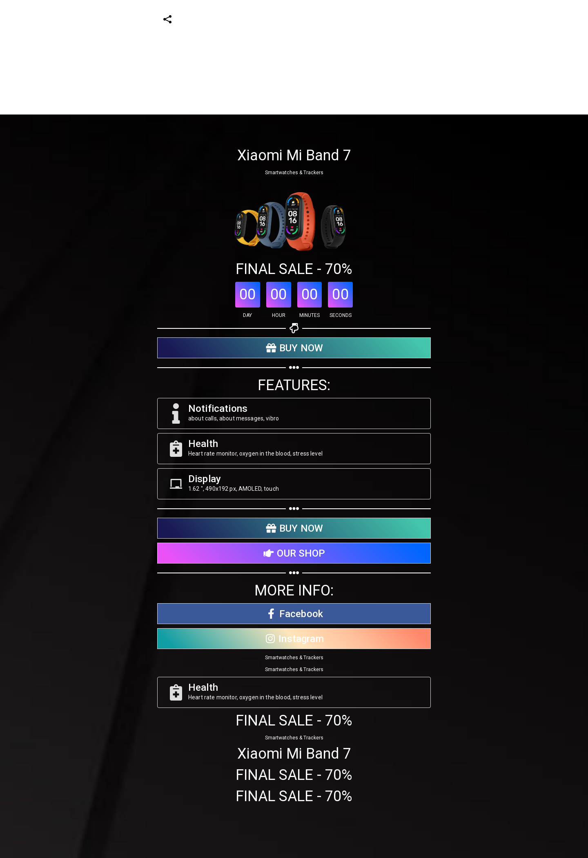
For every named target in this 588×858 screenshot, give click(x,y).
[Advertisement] (245, 57)
